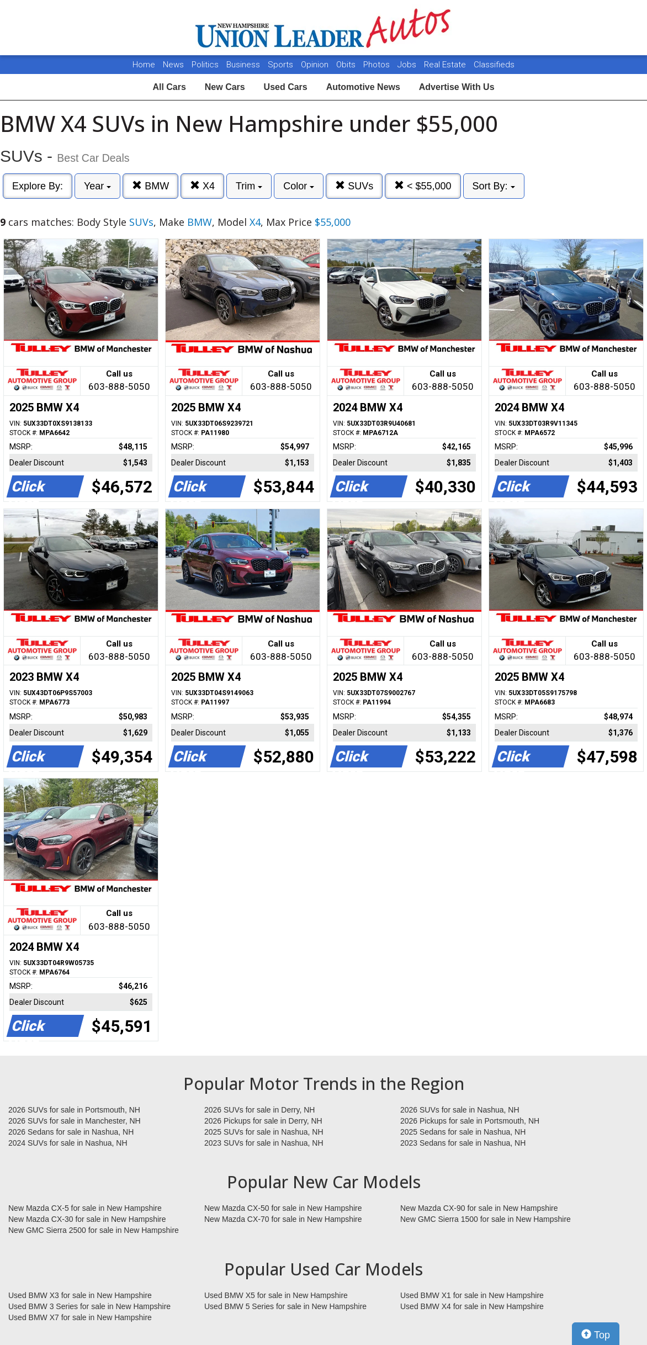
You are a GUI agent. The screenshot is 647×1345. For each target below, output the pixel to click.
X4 (202, 186)
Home (143, 65)
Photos (377, 65)
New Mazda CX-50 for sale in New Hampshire (283, 1208)
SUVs (354, 186)
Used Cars (285, 87)
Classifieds (494, 65)
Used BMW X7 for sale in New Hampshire (80, 1317)
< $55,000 (423, 186)
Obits (347, 65)
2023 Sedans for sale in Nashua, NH (463, 1143)
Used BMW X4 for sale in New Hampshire (472, 1306)
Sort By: (494, 186)
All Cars (168, 87)
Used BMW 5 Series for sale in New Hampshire (285, 1306)
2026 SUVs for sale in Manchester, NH (74, 1120)
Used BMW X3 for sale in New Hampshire (80, 1295)
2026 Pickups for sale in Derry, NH (263, 1120)
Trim (249, 186)
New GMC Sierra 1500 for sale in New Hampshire (485, 1219)
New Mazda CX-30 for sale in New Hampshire (87, 1219)
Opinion (316, 65)
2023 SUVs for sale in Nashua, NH (264, 1143)
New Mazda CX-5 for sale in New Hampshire (85, 1208)
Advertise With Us (457, 87)
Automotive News (363, 87)
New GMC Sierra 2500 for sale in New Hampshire (93, 1230)
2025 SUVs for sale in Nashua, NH (264, 1131)
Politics (205, 65)
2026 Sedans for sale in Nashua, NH (71, 1131)
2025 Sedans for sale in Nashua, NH (463, 1131)
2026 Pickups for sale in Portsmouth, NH (469, 1120)
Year (97, 186)
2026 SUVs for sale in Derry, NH (259, 1109)
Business (244, 65)
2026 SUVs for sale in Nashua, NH (459, 1109)
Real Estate (446, 65)
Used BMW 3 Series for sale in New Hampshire (89, 1306)
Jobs (407, 65)
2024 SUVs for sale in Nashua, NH (68, 1143)
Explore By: (37, 186)
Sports (281, 65)
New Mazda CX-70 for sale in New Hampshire (283, 1219)
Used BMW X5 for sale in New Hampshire (276, 1295)
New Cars (225, 87)
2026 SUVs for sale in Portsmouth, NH (74, 1109)
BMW (150, 186)
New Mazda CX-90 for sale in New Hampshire (479, 1208)
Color (298, 186)
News (173, 65)
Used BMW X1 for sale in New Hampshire (472, 1295)
